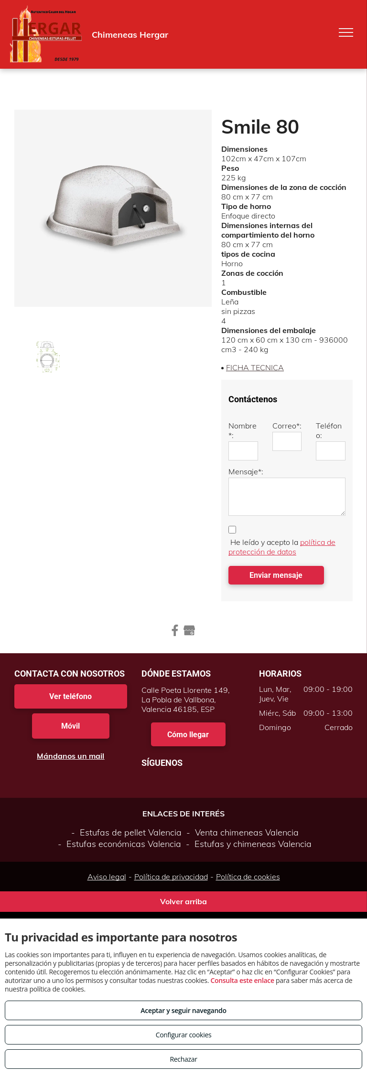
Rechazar (183, 1059)
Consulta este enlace (242, 980)
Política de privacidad (171, 876)
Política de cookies (248, 876)
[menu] (346, 32)
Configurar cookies (184, 1034)
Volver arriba (183, 901)
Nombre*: (242, 430)
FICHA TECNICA (255, 367)
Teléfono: (329, 430)
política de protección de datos (281, 546)
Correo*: (287, 425)
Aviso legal (106, 876)
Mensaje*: (245, 471)
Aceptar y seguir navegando (183, 1010)
